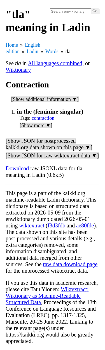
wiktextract (31, 225)
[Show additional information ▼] (45, 99)
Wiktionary (18, 70)
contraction (43, 118)
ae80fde (85, 225)
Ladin (32, 51)
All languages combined (55, 63)
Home (12, 45)
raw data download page (70, 264)
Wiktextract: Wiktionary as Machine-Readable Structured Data (47, 295)
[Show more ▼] (36, 125)
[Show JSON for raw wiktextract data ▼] (52, 155)
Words (52, 51)
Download (17, 168)
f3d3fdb (56, 225)
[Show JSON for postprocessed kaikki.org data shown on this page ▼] (49, 144)
